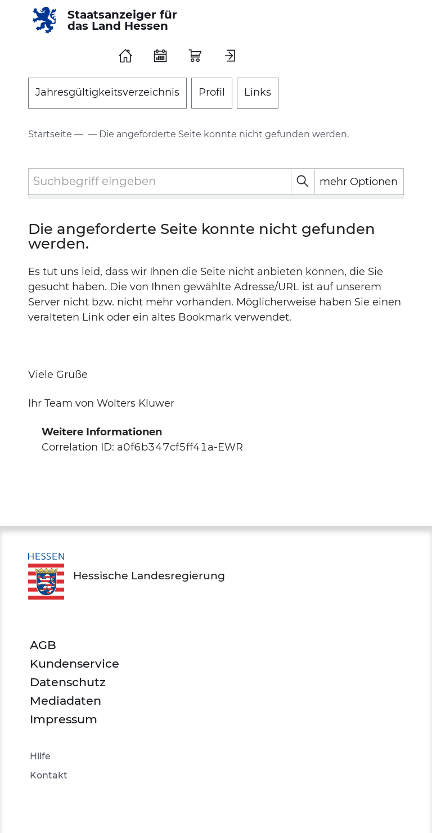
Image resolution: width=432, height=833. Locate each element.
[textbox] (216, 181)
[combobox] (216, 181)
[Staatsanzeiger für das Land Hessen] (108, 20)
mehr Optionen (359, 181)
